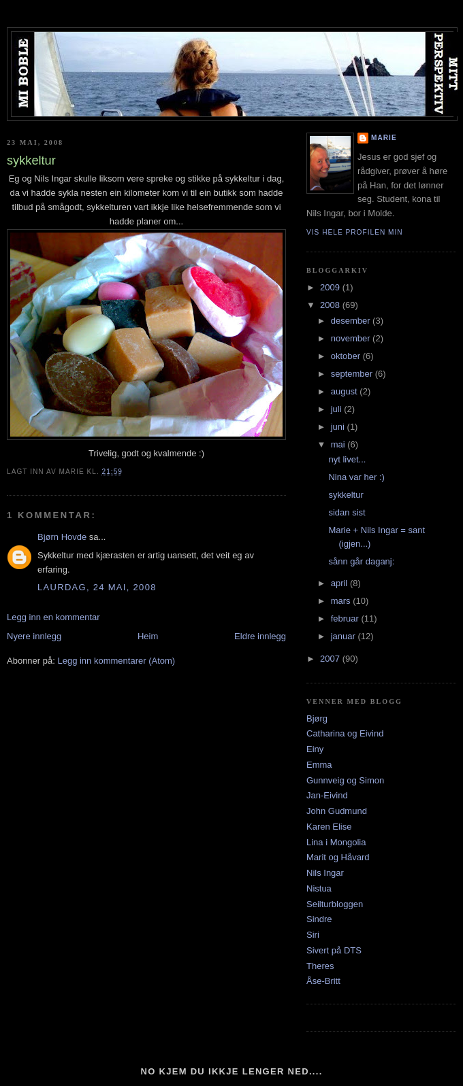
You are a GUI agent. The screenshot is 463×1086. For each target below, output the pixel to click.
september (353, 374)
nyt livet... (347, 459)
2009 (331, 287)
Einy (314, 749)
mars (342, 601)
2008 (331, 305)
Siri (312, 935)
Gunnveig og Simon (345, 780)
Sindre (319, 919)
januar (344, 636)
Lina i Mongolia (336, 842)
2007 (331, 659)
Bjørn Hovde (61, 537)
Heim (148, 636)
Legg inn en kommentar (53, 617)
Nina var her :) (356, 477)
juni (339, 427)
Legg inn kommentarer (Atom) (116, 661)
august (345, 391)
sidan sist (346, 512)
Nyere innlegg (34, 636)
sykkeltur (345, 495)
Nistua (319, 888)
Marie (384, 137)
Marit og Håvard (337, 857)
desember (351, 321)
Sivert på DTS (334, 950)
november (351, 338)
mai (339, 444)
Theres (320, 966)
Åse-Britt (323, 981)
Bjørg (317, 718)
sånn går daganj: (361, 561)
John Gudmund (336, 811)
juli (338, 409)
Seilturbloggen (334, 904)
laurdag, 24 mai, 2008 (97, 587)
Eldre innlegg (260, 636)
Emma (319, 765)
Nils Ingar (325, 873)
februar (346, 618)
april (340, 583)
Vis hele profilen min (354, 232)
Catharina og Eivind (344, 733)
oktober (347, 356)
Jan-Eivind (327, 795)
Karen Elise (328, 826)
